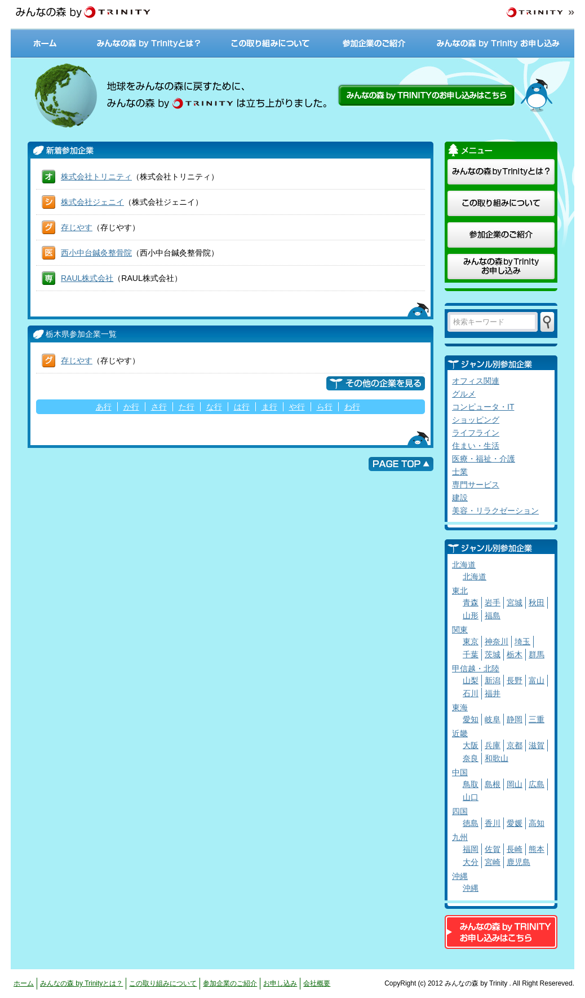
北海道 (464, 564)
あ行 (104, 406)
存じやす (76, 227)
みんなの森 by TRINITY (83, 12)
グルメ (464, 393)
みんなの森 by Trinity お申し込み (499, 43)
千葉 (470, 654)
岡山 (514, 784)
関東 (460, 629)
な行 (214, 406)
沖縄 (460, 876)
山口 (470, 797)
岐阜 (492, 719)
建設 (460, 497)
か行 (131, 406)
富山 (536, 680)
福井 (492, 693)
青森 (470, 602)
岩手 (492, 602)
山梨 (470, 680)
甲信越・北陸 (475, 668)
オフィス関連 (475, 380)
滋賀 (536, 745)
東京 (470, 641)
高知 (536, 823)
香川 (492, 823)
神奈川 (496, 641)
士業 (460, 471)
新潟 (492, 680)
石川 (470, 693)
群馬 (536, 654)
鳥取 (470, 784)
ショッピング (475, 419)
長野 (514, 680)
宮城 (514, 602)
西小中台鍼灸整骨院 (96, 252)
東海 (460, 707)
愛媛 (514, 823)
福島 (492, 615)
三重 (536, 719)
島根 (492, 784)
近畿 (460, 733)
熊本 (536, 849)
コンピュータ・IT (483, 406)
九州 (460, 837)
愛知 (470, 719)
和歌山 (496, 758)
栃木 (514, 654)
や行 (297, 406)
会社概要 (316, 983)
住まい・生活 (475, 445)
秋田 (536, 602)
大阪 (470, 745)
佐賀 (492, 849)
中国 (460, 772)
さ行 (159, 406)
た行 (186, 406)
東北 (460, 590)
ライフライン (475, 432)
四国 (460, 811)
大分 (470, 862)
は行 (242, 406)
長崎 (514, 849)
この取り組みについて (269, 43)
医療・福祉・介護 (483, 458)
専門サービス (475, 484)
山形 (470, 615)
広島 (536, 784)
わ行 (352, 406)
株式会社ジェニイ (92, 201)
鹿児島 (518, 862)
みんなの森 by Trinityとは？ (148, 43)
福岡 (470, 849)
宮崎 (492, 862)
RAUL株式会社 (87, 278)
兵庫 (492, 745)
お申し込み (280, 983)
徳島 (470, 823)
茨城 (492, 654)
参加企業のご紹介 (374, 43)
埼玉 (522, 641)
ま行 (269, 406)
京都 (514, 745)
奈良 (470, 758)
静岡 (514, 719)
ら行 (325, 406)
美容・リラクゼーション (495, 510)
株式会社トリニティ (96, 176)
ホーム (46, 43)
